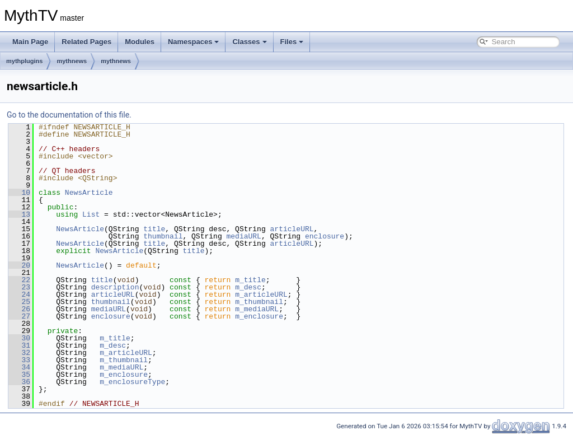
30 (19, 338)
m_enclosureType (132, 382)
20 (19, 265)
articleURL (291, 229)
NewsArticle (89, 193)
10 (19, 193)
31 (19, 345)
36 (19, 382)
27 (19, 316)
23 (19, 287)
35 (19, 374)
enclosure (324, 236)
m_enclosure (259, 316)
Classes (249, 42)
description (115, 287)
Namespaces (193, 42)
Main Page (30, 42)
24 (19, 294)
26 (19, 309)
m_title (250, 280)
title (154, 229)
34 (19, 367)
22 (19, 280)
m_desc (248, 287)
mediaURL (243, 236)
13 (19, 214)
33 (19, 360)
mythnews (72, 61)
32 (19, 353)
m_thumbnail (259, 302)
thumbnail (162, 236)
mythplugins (24, 61)
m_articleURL (261, 294)
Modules (139, 42)
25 (19, 302)
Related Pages (86, 42)
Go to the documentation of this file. (69, 114)
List (91, 214)
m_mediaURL (257, 309)
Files (292, 42)
